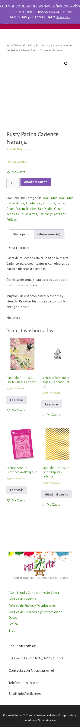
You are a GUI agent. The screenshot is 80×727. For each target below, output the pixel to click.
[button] (15, 172)
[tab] (21, 234)
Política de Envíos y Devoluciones (32, 605)
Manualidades (24, 45)
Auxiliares (42, 45)
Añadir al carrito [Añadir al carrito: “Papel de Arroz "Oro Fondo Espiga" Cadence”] (56, 494)
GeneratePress (47, 720)
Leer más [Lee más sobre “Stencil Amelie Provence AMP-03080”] (16, 490)
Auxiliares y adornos (40, 203)
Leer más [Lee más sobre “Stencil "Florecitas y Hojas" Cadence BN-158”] (51, 404)
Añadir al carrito (35, 182)
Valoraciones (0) (48, 234)
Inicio (9, 45)
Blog (12, 630)
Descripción (21, 234)
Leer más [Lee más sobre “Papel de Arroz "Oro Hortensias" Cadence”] (16, 400)
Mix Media (45, 208)
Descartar (63, 17)
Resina (13, 624)
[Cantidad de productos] (13, 183)
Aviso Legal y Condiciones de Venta (34, 592)
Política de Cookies (22, 599)
